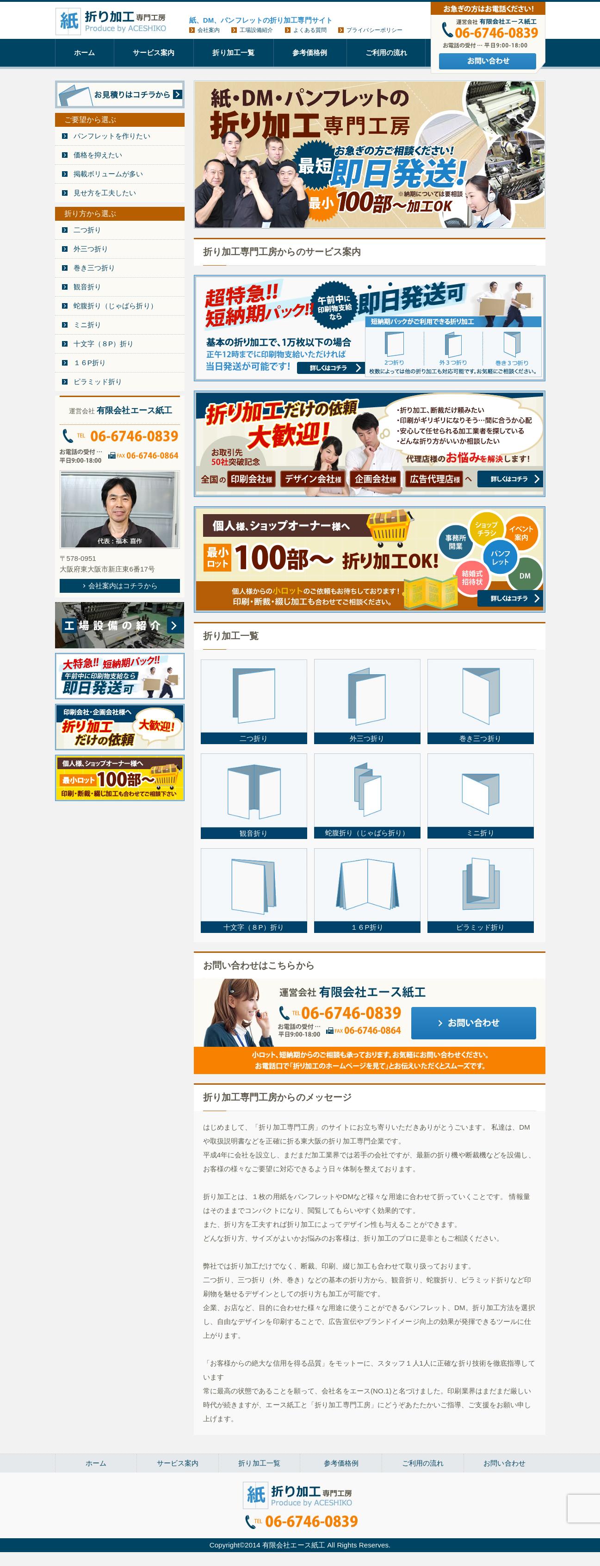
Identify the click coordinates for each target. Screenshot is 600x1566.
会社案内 (209, 30)
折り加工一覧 (233, 52)
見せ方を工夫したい (105, 193)
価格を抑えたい (98, 155)
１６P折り (90, 363)
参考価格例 (310, 52)
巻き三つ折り (95, 268)
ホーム (84, 52)
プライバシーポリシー (374, 30)
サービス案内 (154, 52)
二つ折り (87, 230)
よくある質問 (310, 30)
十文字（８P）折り (104, 344)
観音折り (87, 287)
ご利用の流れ (386, 52)
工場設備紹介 (256, 30)
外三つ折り (91, 249)
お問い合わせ (504, 1463)
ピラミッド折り (98, 381)
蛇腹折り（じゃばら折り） (115, 306)
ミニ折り (87, 325)
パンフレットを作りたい (112, 136)
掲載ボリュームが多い (108, 174)
